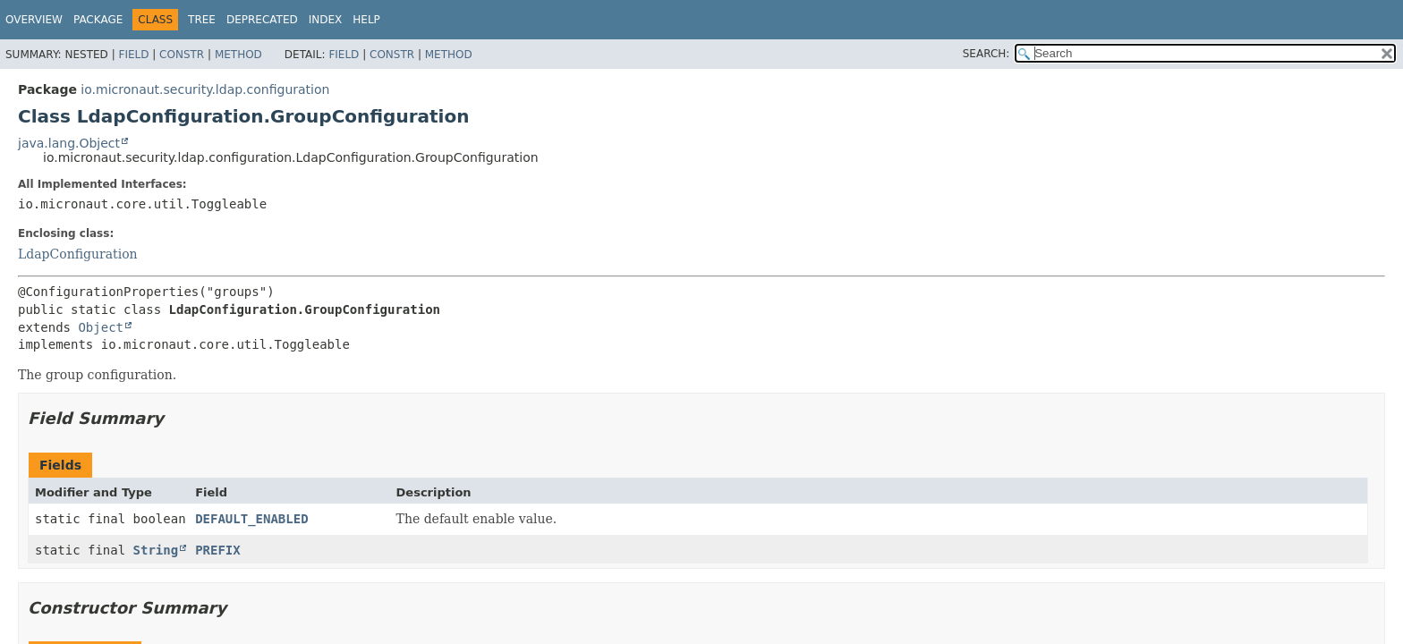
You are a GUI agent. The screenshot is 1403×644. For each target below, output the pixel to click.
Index (326, 19)
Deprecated (262, 19)
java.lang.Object (69, 143)
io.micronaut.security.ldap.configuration (205, 89)
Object (100, 327)
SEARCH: (986, 53)
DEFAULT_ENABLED (251, 519)
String (156, 550)
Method (238, 54)
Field (133, 54)
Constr (181, 54)
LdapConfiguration (78, 254)
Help (366, 19)
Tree (202, 19)
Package (98, 19)
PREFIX (218, 550)
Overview (34, 19)
